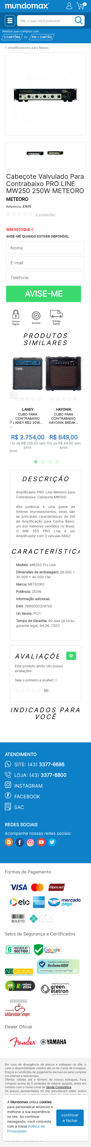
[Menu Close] (10, 20)
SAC (19, 807)
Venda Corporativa (58, 1087)
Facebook (27, 797)
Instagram (28, 786)
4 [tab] (55, 462)
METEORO (17, 199)
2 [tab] (40, 462)
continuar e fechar (70, 1117)
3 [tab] (47, 462)
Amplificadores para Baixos (28, 48)
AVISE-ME (44, 294)
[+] (71, 656)
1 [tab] (33, 462)
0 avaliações (45, 214)
